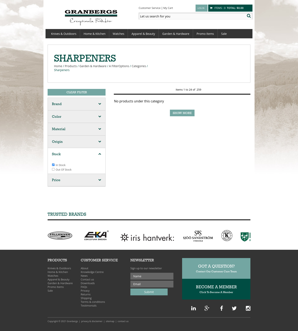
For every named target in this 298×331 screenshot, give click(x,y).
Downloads (88, 283)
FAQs (84, 287)
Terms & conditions (93, 302)
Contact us (87, 279)
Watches (118, 34)
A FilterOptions (119, 66)
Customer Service (150, 8)
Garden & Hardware (175, 34)
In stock (61, 165)
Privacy (85, 290)
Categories (139, 66)
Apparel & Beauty (143, 34)
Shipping (86, 298)
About (84, 268)
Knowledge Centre (92, 272)
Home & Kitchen (95, 34)
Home (58, 66)
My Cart (168, 8)
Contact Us (123, 321)
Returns (85, 294)
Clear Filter (76, 92)
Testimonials (88, 305)
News (84, 276)
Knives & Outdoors (63, 34)
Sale (224, 34)
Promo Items (205, 34)
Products (71, 66)
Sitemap (110, 321)
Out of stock (64, 169)
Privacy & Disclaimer (92, 321)
